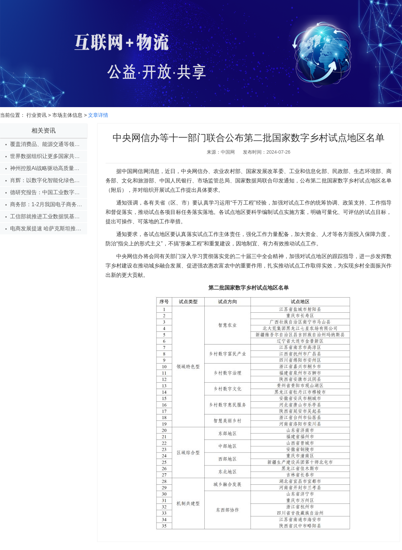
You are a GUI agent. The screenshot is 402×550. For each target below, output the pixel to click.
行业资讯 (36, 115)
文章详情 (98, 115)
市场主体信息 (67, 115)
